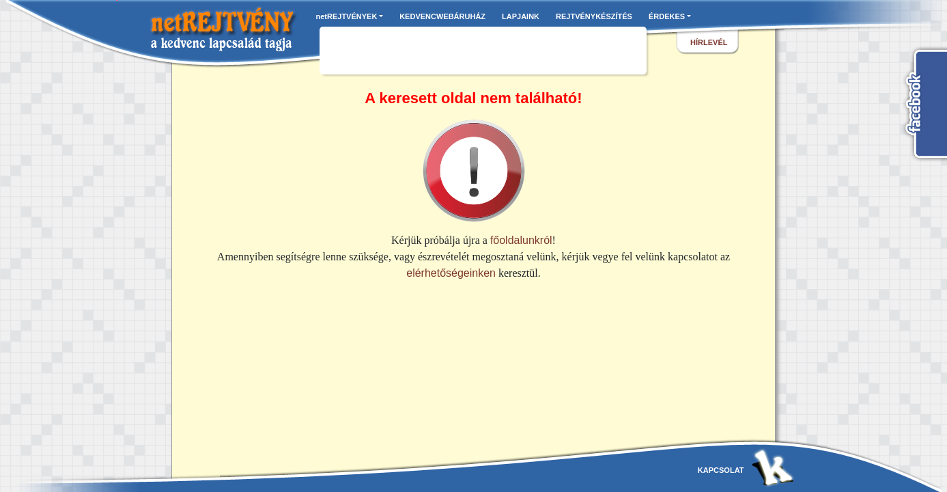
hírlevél (708, 42)
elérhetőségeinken (451, 273)
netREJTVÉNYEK (347, 16)
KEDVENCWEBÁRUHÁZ (442, 16)
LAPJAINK (520, 16)
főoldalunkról (521, 240)
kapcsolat (721, 470)
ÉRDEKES (667, 16)
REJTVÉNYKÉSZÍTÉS (594, 16)
